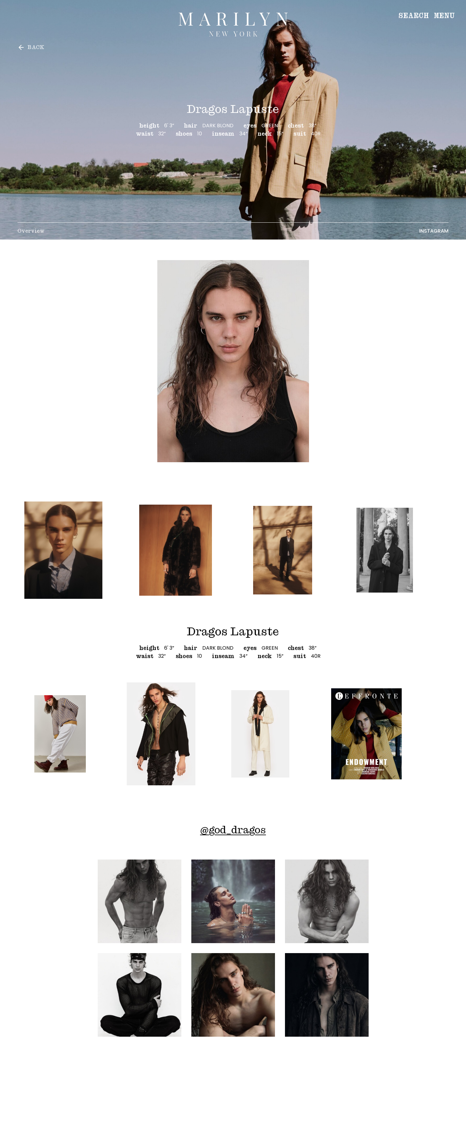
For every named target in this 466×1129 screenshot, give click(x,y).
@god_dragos (233, 830)
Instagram (434, 231)
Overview (31, 231)
